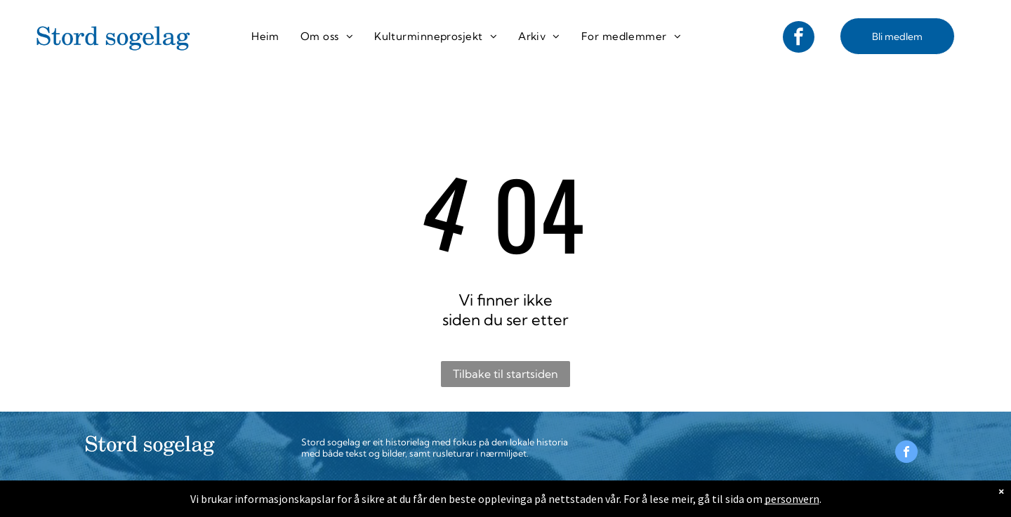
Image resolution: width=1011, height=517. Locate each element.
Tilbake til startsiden (505, 374)
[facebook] (798, 38)
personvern (792, 499)
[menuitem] (265, 36)
